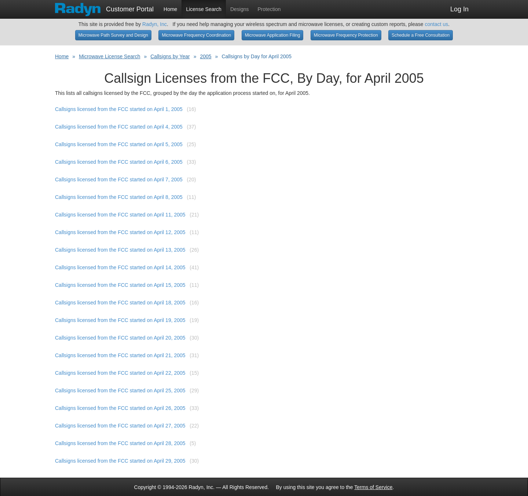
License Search (203, 9)
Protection (269, 9)
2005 (205, 56)
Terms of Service (373, 487)
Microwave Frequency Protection (346, 35)
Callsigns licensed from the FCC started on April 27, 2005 (120, 426)
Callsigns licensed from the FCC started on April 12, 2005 (120, 232)
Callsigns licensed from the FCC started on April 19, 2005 (120, 320)
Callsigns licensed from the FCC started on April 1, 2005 (119, 109)
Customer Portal (104, 7)
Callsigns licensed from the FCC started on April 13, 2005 (120, 250)
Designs (239, 9)
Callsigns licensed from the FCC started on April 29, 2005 (120, 461)
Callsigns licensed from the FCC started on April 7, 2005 (119, 179)
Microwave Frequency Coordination (196, 35)
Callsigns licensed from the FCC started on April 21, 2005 (120, 355)
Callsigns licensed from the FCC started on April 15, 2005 (120, 285)
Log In (459, 9)
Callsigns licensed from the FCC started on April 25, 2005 (120, 390)
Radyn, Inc (154, 24)
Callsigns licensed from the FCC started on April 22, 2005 (120, 373)
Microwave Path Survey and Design (113, 35)
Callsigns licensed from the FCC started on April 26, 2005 (120, 408)
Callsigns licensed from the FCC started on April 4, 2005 (119, 127)
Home (170, 9)
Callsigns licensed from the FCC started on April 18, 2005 (120, 303)
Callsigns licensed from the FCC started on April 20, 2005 (120, 338)
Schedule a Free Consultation (421, 35)
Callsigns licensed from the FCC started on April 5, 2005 (119, 144)
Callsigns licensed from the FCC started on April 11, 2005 (120, 215)
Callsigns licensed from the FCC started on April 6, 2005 (119, 162)
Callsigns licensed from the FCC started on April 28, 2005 (120, 443)
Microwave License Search (109, 56)
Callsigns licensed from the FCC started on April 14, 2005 (120, 267)
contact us (436, 24)
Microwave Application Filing (272, 35)
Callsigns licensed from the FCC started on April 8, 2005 (119, 197)
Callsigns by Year (170, 56)
